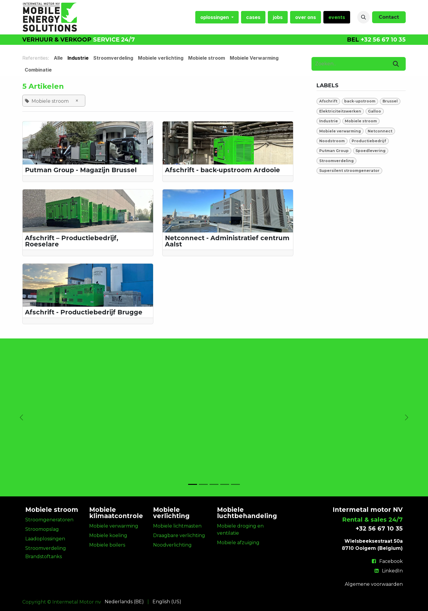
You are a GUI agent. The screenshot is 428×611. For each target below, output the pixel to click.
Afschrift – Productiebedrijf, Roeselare (71, 241)
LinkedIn (392, 571)
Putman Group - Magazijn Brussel (81, 170)
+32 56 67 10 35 (383, 39)
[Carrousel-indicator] (192, 484)
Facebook (391, 561)
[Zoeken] (396, 64)
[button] (363, 17)
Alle (58, 58)
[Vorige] (21, 417)
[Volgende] (406, 417)
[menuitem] (217, 17)
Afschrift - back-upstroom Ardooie (222, 170)
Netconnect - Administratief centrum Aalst (227, 241)
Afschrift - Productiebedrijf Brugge (83, 312)
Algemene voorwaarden (374, 584)
